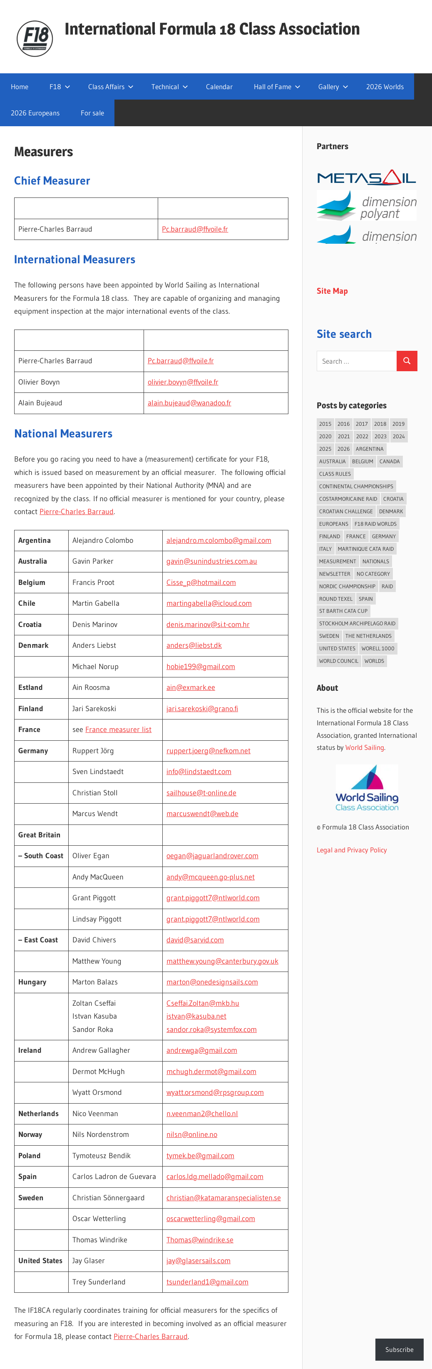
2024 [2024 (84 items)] (399, 436)
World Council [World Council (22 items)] (338, 660)
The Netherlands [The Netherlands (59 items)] (368, 635)
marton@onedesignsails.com (212, 982)
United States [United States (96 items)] (337, 648)
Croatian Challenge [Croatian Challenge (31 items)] (346, 511)
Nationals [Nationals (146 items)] (375, 561)
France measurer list (118, 729)
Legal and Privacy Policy (352, 849)
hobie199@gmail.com (200, 666)
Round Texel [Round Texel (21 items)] (336, 598)
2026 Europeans (35, 112)
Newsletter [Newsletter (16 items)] (334, 573)
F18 (60, 86)
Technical (169, 86)
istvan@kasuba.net (196, 1016)
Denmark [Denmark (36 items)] (391, 511)
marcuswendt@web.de (202, 813)
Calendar (219, 86)
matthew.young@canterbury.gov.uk (222, 961)
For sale (92, 112)
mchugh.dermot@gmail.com (211, 1071)
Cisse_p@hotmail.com (201, 582)
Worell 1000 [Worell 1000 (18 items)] (378, 648)
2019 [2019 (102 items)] (398, 423)
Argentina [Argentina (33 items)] (370, 448)
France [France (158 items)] (356, 536)
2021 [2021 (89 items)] (344, 436)
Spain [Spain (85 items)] (366, 598)
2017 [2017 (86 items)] (362, 423)
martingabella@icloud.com (209, 603)
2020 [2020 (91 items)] (325, 436)
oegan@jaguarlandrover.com (212, 855)
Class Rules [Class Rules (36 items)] (335, 473)
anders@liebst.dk (194, 645)
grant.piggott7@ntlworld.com (213, 897)
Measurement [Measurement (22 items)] (337, 561)
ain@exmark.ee (190, 687)
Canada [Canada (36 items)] (390, 461)
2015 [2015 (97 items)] (325, 423)
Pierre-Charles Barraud (77, 511)
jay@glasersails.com (198, 1260)
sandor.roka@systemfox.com (211, 1029)
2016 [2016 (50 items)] (344, 423)
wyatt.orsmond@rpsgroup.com (215, 1092)
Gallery (333, 86)
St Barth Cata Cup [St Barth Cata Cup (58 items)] (343, 610)
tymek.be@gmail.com (200, 1155)
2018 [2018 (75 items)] (380, 423)
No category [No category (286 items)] (373, 573)
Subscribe (399, 1349)
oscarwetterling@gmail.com (210, 1218)
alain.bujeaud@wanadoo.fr (189, 402)
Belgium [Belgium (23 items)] (362, 461)
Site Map (332, 291)
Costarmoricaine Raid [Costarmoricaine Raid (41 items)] (348, 498)
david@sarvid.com (195, 939)
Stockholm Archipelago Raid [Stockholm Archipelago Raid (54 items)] (357, 623)
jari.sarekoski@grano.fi (202, 708)
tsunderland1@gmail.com (207, 1282)
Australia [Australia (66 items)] (332, 461)
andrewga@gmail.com (201, 1050)
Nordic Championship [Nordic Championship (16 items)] (347, 586)
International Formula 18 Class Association (212, 28)
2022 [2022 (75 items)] (362, 436)
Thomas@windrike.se (199, 1239)
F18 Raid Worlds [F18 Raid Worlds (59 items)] (376, 523)
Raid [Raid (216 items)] (387, 586)
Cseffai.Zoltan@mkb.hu (202, 1003)
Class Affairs (111, 86)
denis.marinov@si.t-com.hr (208, 624)
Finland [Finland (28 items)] (329, 536)
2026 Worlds (385, 86)
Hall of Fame (277, 86)
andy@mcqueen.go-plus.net (210, 877)
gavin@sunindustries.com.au (211, 561)
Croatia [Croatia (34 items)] (393, 498)
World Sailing (364, 747)
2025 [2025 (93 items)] (325, 448)
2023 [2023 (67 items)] (381, 436)
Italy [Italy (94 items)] (325, 548)
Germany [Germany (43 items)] (384, 536)
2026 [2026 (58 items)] (344, 448)
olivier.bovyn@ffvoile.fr (183, 382)
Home (19, 86)
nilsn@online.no (191, 1134)
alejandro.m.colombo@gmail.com (218, 540)
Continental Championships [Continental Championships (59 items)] (356, 486)
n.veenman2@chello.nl (202, 1113)
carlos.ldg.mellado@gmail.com (214, 1176)
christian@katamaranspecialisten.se (223, 1197)
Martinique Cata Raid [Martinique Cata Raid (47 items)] (366, 548)
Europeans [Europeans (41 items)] (333, 523)
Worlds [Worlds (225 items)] (374, 660)
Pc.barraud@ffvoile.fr (195, 229)
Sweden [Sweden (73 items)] (329, 635)
